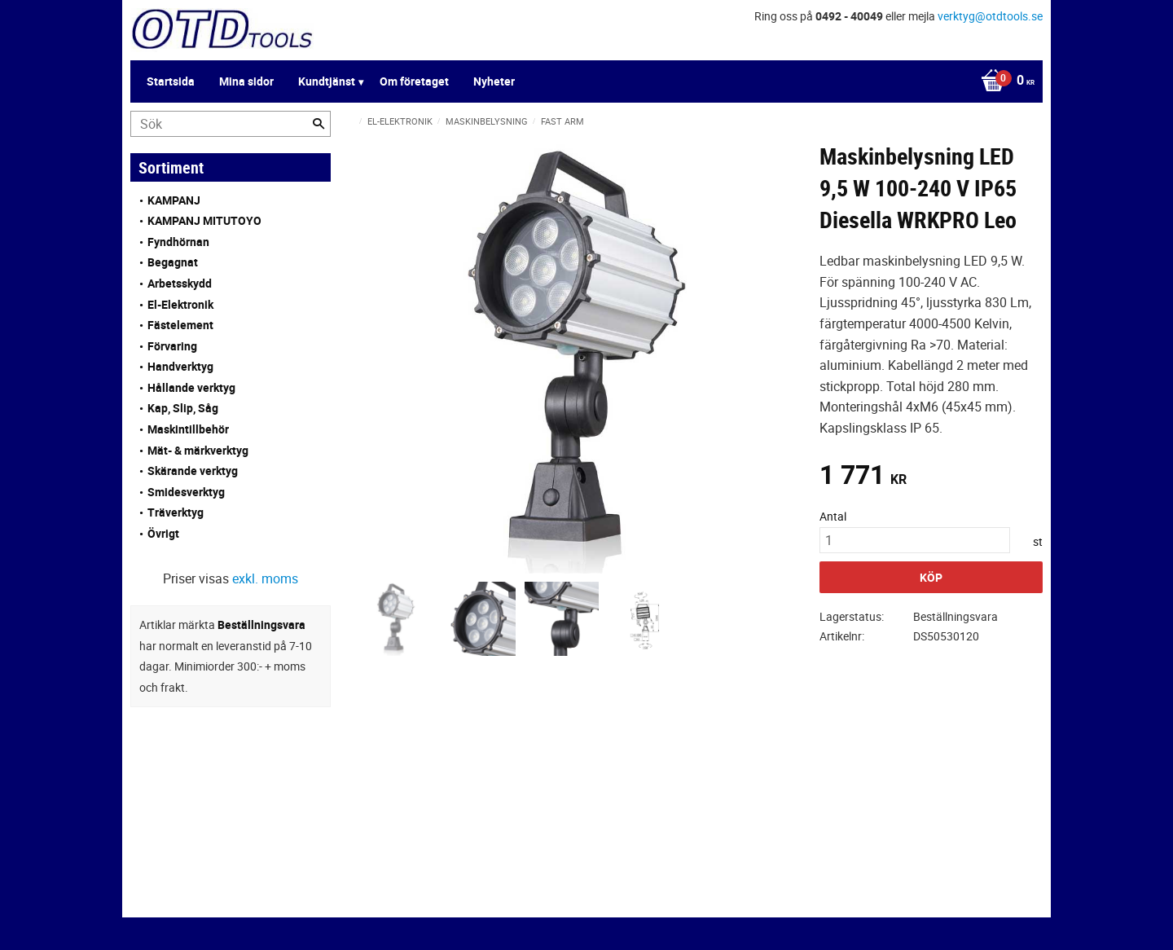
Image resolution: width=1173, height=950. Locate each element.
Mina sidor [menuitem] (246, 81)
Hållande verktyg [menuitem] (191, 387)
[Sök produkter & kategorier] (230, 124)
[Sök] (318, 124)
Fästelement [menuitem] (180, 324)
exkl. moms (265, 578)
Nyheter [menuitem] (494, 81)
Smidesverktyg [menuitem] (186, 491)
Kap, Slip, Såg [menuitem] (182, 408)
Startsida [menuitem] (171, 81)
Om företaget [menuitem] (414, 81)
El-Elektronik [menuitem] (180, 304)
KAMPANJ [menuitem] (173, 200)
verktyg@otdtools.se (990, 16)
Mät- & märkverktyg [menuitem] (197, 450)
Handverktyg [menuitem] (180, 366)
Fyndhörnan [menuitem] (178, 241)
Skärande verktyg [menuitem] (192, 470)
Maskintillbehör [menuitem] (188, 429)
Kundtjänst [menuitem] (326, 81)
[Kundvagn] (1004, 81)
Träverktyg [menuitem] (175, 512)
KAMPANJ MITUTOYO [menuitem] (204, 220)
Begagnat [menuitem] (172, 262)
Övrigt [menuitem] (163, 533)
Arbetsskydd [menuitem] (179, 283)
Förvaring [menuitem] (172, 346)
